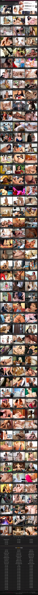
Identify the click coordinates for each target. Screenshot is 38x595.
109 (18, 537)
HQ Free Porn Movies (31, 563)
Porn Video (18, 539)
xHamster (26, 37)
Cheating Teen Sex (6, 539)
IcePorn (14, 239)
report (11, 24)
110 (20, 537)
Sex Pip (19, 565)
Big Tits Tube (31, 560)
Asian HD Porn (6, 556)
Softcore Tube (31, 562)
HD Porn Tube (17, 0)
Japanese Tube (31, 551)
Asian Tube (31, 559)
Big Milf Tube (19, 557)
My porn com (6, 560)
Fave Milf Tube (6, 559)
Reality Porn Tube (18, 560)
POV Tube (6, 565)
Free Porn (23, 0)
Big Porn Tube (19, 559)
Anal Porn (20, 0)
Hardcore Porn (31, 0)
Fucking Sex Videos (19, 556)
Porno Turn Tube (6, 562)
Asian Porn (34, 0)
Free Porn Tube (7, 0)
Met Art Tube (6, 554)
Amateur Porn (26, 0)
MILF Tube (6, 551)
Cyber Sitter (20, 593)
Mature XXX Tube (31, 556)
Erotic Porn (13, 0)
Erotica (10, 0)
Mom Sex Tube (19, 554)
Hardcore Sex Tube (31, 554)
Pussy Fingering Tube (19, 563)
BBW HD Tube (31, 557)
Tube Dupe (2, 5)
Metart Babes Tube (19, 562)
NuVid (14, 48)
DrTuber (2, 186)
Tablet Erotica (2, 16)
